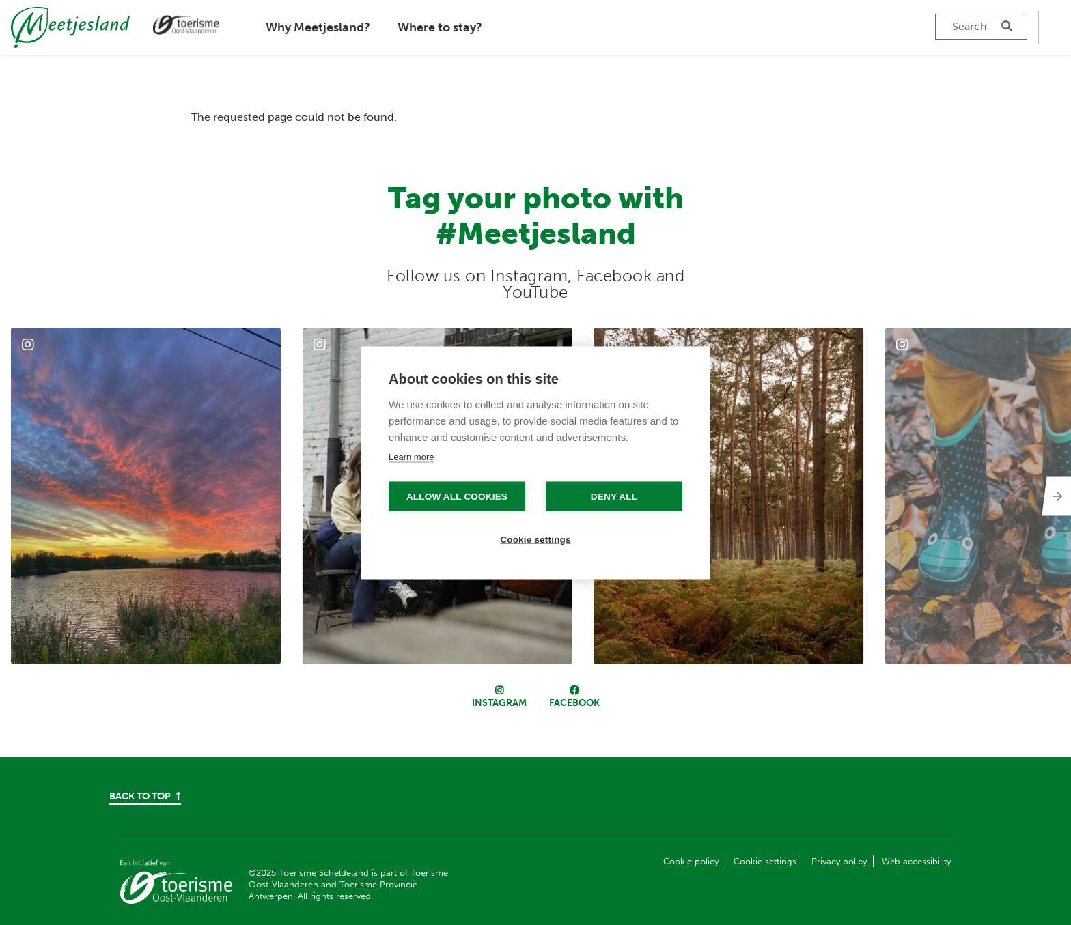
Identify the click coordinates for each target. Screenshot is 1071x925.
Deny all (614, 496)
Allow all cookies (456, 496)
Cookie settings (765, 861)
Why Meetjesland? (318, 27)
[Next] (1054, 496)
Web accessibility (916, 861)
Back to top (145, 796)
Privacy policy (839, 861)
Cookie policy (691, 861)
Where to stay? (440, 27)
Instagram (499, 703)
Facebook (574, 703)
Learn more (411, 456)
